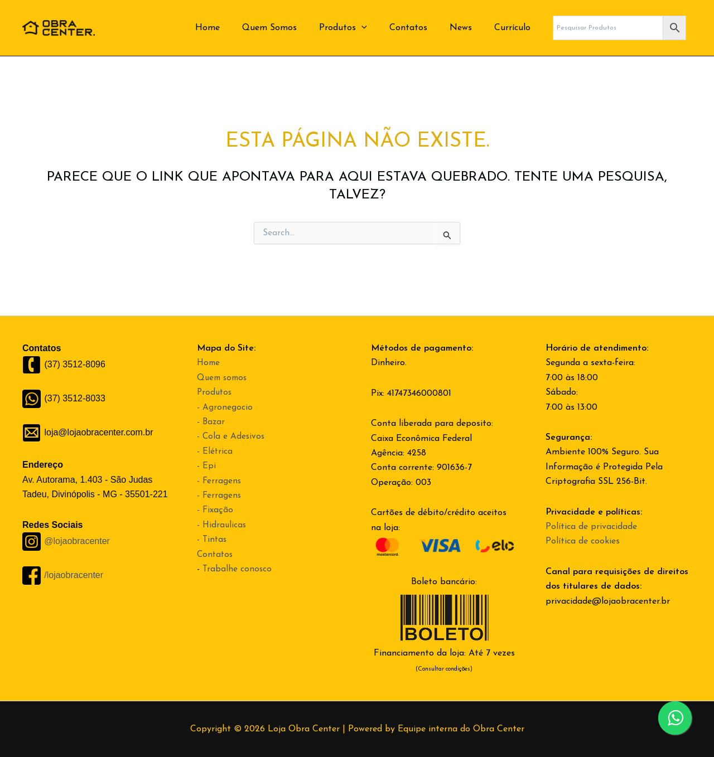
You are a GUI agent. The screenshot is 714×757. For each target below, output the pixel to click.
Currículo (514, 27)
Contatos (419, 27)
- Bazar (211, 422)
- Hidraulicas (222, 525)
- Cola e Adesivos (231, 436)
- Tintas (212, 539)
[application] (377, 28)
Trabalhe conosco (237, 569)
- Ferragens (219, 481)
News (467, 27)
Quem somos (223, 377)
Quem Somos (289, 27)
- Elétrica (215, 451)
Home (232, 27)
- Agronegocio (225, 407)
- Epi (206, 466)
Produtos (359, 28)
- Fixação (215, 510)
